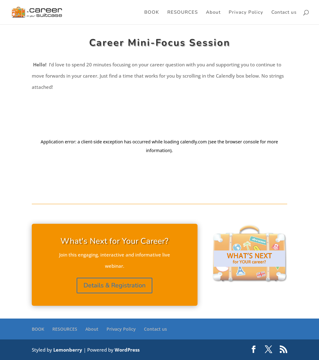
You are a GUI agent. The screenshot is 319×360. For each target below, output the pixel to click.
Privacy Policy (246, 12)
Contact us (284, 12)
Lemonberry (67, 350)
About (213, 12)
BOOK (151, 12)
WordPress (127, 350)
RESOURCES (182, 12)
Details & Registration (114, 285)
